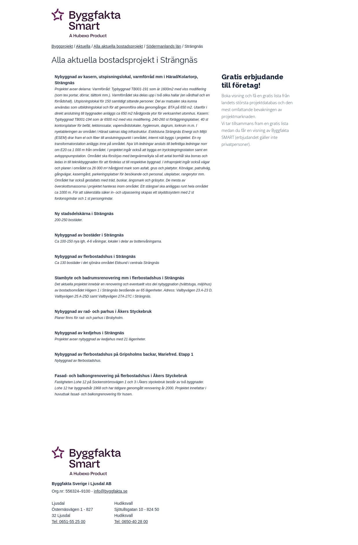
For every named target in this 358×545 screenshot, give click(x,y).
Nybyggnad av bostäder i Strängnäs (89, 235)
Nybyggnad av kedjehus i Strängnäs (89, 333)
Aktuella (83, 46)
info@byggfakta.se (111, 491)
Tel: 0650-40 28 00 (131, 521)
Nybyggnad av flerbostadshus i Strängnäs (95, 256)
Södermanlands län (163, 46)
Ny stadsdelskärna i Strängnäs (84, 213)
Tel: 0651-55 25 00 (68, 521)
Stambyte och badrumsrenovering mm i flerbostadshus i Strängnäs (119, 278)
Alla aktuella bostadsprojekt (118, 46)
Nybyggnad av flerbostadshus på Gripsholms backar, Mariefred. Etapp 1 (124, 354)
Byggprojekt (62, 46)
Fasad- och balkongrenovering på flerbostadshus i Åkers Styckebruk (121, 375)
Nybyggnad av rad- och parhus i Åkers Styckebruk (103, 311)
